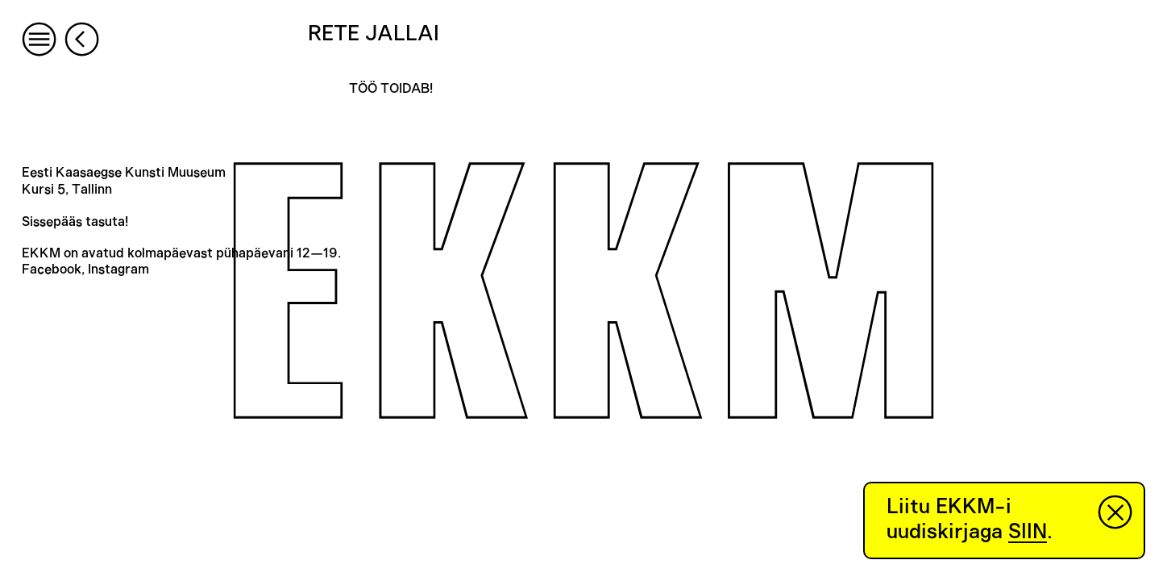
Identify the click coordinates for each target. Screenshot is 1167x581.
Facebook (51, 269)
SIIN (1027, 531)
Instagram (118, 269)
